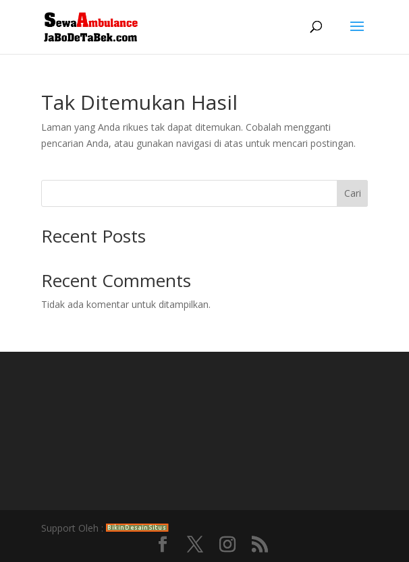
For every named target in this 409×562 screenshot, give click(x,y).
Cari (352, 193)
